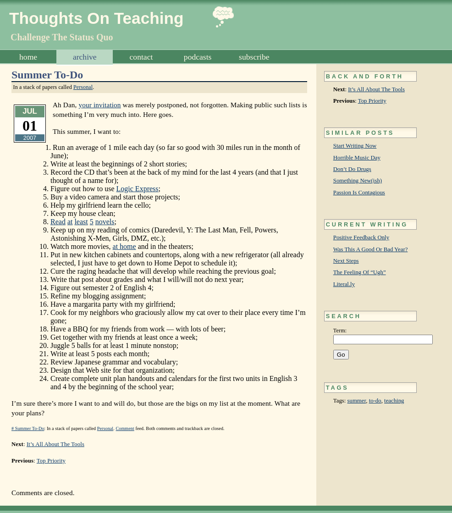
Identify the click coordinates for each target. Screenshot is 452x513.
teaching (394, 400)
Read (58, 222)
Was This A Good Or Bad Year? (370, 249)
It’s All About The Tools (376, 89)
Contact (141, 56)
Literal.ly (344, 284)
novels (105, 222)
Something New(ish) (357, 180)
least (81, 222)
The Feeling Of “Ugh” (359, 272)
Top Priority (372, 101)
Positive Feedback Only (361, 237)
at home (124, 246)
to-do (375, 400)
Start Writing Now (355, 146)
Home (28, 56)
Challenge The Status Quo (62, 37)
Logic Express (137, 189)
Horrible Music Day (356, 157)
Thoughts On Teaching (96, 18)
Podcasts (198, 56)
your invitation (99, 105)
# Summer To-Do (27, 428)
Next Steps (346, 261)
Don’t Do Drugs (352, 169)
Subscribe (254, 56)
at (70, 222)
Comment (125, 428)
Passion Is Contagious (359, 192)
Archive (85, 56)
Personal (83, 87)
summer (356, 400)
